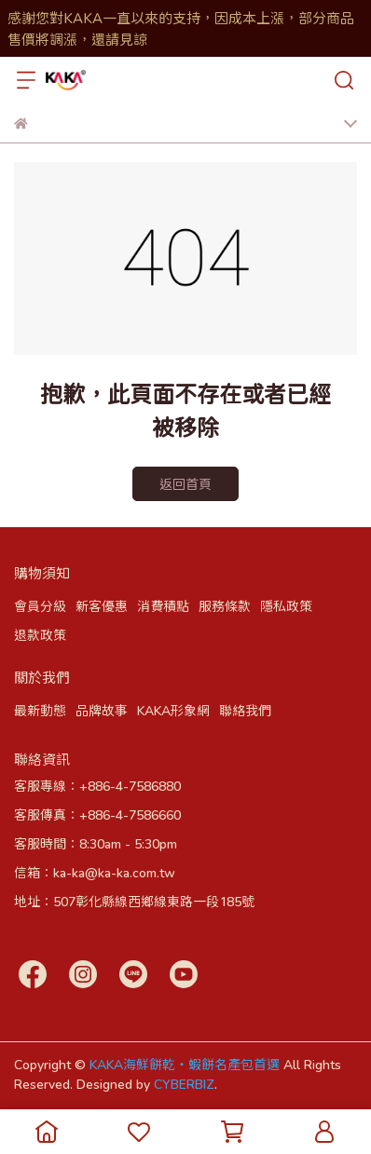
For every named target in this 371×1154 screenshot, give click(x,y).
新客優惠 (102, 606)
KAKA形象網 (173, 710)
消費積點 (163, 606)
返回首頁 (185, 484)
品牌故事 (102, 710)
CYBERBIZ (184, 1084)
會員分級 (40, 606)
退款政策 (40, 635)
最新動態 (40, 710)
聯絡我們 (245, 710)
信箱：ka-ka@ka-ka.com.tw (94, 872)
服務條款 (225, 606)
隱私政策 (286, 606)
